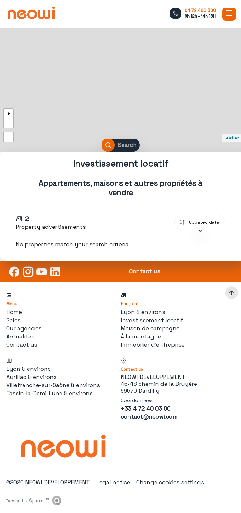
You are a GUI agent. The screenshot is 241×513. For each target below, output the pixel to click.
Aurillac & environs (31, 376)
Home (14, 312)
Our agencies (24, 328)
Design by (27, 500)
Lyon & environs (143, 312)
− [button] (8, 123)
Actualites (20, 336)
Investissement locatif (152, 320)
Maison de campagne (150, 328)
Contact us (21, 344)
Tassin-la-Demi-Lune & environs (49, 393)
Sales (13, 320)
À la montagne (141, 336)
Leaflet (231, 138)
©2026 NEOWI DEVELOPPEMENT (48, 482)
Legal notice (113, 482)
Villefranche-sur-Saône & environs (53, 385)
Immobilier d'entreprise (153, 344)
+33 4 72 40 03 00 (145, 408)
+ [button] (8, 114)
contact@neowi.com (149, 416)
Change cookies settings (170, 482)
